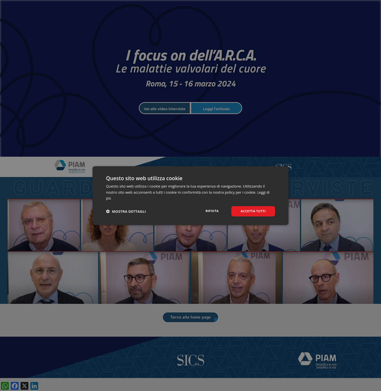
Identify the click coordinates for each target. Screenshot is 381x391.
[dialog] (190, 195)
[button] (126, 211)
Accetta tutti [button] (252, 211)
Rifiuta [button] (210, 210)
